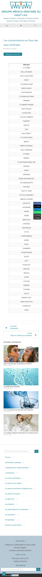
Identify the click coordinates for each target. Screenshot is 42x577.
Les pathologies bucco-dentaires (16, 509)
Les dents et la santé (12, 494)
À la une (8, 457)
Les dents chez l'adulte (13, 483)
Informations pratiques (13, 462)
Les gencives (9, 499)
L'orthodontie (9, 473)
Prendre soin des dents (13, 525)
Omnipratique (10, 520)
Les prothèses (10, 515)
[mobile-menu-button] (35, 25)
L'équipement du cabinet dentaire (17, 468)
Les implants (9, 504)
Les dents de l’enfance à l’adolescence (18, 488)
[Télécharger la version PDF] (13, 54)
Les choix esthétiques (13, 478)
